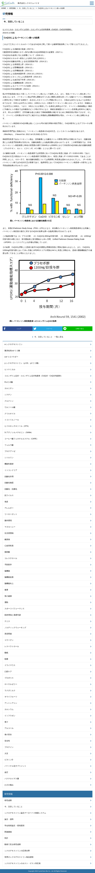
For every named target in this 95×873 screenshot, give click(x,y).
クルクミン (9, 401)
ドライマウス (10, 665)
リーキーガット (11, 514)
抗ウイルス (9, 495)
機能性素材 (9, 464)
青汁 (6, 722)
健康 (6, 590)
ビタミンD (9, 760)
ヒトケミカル (8, 29)
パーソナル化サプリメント (15, 766)
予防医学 (8, 565)
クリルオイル (10, 414)
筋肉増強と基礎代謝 (13, 615)
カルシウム (9, 709)
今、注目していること (27, 8)
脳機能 (7, 571)
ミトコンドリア (11, 470)
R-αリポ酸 (9, 382)
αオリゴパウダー (11, 357)
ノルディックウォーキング (15, 628)
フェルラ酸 (9, 445)
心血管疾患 (9, 546)
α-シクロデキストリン (13, 344)
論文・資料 (9, 819)
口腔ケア (8, 671)
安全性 (7, 741)
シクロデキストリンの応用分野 (17, 851)
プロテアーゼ (10, 451)
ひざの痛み (9, 785)
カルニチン (9, 388)
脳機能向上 (9, 583)
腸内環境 (8, 520)
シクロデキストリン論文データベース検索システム (25, 813)
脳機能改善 (9, 577)
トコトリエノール (12, 420)
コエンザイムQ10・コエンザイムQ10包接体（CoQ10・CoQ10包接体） (44, 29)
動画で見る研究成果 (13, 844)
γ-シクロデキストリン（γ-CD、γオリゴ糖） (22, 363)
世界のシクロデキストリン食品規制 (19, 857)
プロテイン (9, 747)
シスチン (8, 395)
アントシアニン (11, 703)
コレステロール (11, 558)
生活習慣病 (9, 533)
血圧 (6, 772)
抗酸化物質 (9, 483)
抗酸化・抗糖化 (11, 489)
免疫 (6, 502)
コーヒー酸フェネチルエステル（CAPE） (21, 439)
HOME (3, 8)
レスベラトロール (12, 646)
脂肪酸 (7, 552)
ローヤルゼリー (11, 684)
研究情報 (12, 8)
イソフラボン (10, 716)
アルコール (9, 728)
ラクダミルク (10, 690)
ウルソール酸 (10, 407)
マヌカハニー (10, 527)
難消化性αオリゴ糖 (12, 351)
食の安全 (8, 734)
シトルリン (9, 457)
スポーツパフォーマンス (14, 609)
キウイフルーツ (11, 697)
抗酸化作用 (9, 476)
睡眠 (6, 653)
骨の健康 (8, 596)
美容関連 (8, 634)
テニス (7, 621)
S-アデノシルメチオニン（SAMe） (19, 432)
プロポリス (9, 678)
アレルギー (9, 508)
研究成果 (8, 800)
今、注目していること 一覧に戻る (48, 337)
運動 (6, 602)
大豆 (6, 753)
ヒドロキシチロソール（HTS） (17, 426)
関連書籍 (8, 832)
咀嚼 (6, 659)
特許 (6, 838)
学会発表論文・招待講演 (14, 825)
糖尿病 (7, 539)
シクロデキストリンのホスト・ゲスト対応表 (23, 863)
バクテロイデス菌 (12, 779)
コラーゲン (9, 640)
